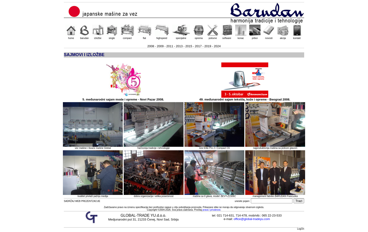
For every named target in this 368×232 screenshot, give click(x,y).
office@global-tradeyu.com (252, 219)
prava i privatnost (211, 210)
